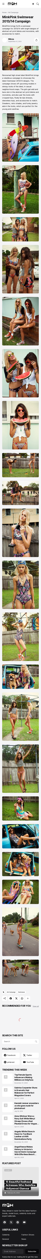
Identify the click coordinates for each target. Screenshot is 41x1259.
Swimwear (21, 992)
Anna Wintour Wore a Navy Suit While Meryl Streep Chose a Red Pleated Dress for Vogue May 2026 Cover (25, 1120)
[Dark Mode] (33, 4)
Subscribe (32, 1251)
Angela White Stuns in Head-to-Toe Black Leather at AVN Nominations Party (24, 1135)
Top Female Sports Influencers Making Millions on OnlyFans (23, 1077)
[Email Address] (13, 1251)
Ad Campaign (13, 12)
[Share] (36, 40)
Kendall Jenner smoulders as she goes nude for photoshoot (26, 1105)
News (23, 1239)
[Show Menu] (3, 4)
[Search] (37, 4)
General (5, 1239)
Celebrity (6, 1235)
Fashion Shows (27, 1235)
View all (36, 1006)
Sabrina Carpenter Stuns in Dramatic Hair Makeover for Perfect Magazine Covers (25, 1091)
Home (4, 12)
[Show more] (27, 998)
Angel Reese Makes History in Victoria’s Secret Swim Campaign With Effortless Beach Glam (25, 1151)
